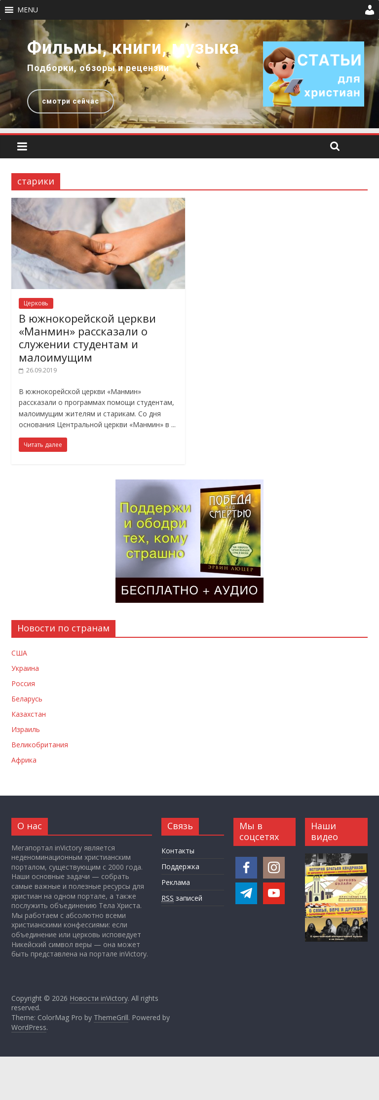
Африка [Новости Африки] (24, 760)
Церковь (36, 303)
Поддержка (180, 866)
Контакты (177, 850)
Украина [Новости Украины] (25, 668)
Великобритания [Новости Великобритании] (39, 744)
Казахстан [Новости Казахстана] (28, 714)
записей (181, 898)
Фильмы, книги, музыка (133, 47)
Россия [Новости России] (23, 683)
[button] (27, 10)
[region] (189, 74)
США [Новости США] (19, 653)
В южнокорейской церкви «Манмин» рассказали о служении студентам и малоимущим (87, 338)
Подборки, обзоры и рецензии (98, 68)
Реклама (175, 882)
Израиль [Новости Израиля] (25, 729)
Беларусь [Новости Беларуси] (26, 698)
